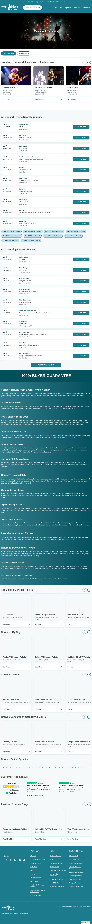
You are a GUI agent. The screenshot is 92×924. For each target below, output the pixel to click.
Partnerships (34, 881)
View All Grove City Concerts (31, 240)
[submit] (39, 8)
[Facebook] (6, 860)
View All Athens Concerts (32, 236)
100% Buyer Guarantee (37, 859)
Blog (31, 870)
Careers (32, 874)
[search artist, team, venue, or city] (32, 7)
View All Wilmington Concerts (12, 236)
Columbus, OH (8, 53)
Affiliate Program (35, 878)
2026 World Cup (74, 856)
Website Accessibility (56, 879)
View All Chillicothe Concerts (54, 231)
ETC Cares (33, 867)
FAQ (51, 859)
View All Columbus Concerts (11, 231)
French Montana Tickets (76, 886)
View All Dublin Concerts (10, 240)
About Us (33, 856)
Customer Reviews (36, 863)
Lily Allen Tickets (74, 859)
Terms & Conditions (56, 863)
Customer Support (55, 856)
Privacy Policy (54, 867)
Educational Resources (57, 886)
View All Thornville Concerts (53, 236)
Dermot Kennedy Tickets (77, 872)
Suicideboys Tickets (75, 875)
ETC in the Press (35, 895)
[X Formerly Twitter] (10, 860)
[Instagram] (15, 860)
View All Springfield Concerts (76, 231)
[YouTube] (19, 860)
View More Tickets (46, 365)
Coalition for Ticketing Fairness (37, 885)
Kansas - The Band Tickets (75, 867)
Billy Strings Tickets (75, 879)
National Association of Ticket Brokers (37, 891)
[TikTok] (24, 860)
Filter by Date (24, 53)
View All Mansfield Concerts (32, 231)
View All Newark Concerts (73, 236)
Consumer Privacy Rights (58, 870)
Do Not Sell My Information (54, 874)
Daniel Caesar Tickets (76, 863)
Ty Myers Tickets (74, 883)
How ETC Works (55, 883)
